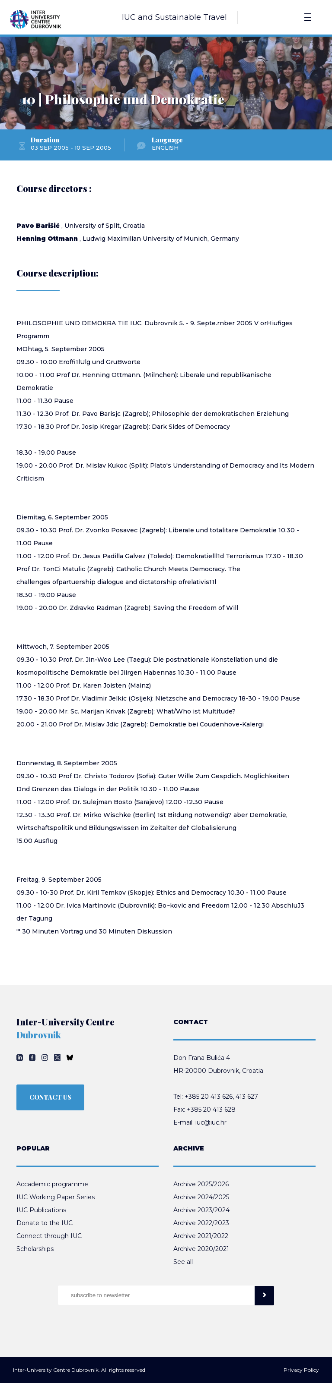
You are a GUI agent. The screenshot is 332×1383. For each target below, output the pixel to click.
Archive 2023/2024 (201, 1210)
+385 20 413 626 (209, 1096)
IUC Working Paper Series (55, 1197)
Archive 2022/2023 (201, 1223)
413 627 (247, 1096)
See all (183, 1262)
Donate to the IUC (44, 1223)
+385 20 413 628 (211, 1109)
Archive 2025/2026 (201, 1184)
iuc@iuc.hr (211, 1122)
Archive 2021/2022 (200, 1236)
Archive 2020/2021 (201, 1249)
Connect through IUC (49, 1236)
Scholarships (35, 1249)
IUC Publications (41, 1210)
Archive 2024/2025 (201, 1197)
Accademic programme (52, 1184)
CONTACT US (50, 1097)
